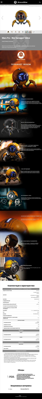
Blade (20, 395)
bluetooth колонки (11, 5)
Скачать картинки (32, 6)
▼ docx (10, 389)
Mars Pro (16, 5)
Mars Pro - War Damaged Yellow (24, 5)
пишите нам (24, 396)
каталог (6, 5)
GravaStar (2, 5)
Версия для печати (38, 6)
